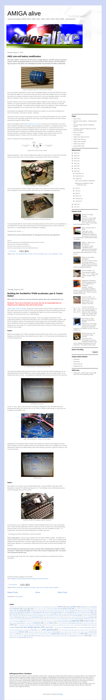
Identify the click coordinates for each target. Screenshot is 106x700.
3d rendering (45, 607)
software (21, 632)
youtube (21, 637)
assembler (34, 614)
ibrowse (65, 623)
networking (94, 625)
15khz (20, 607)
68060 (74, 607)
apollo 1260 (85, 612)
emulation (92, 617)
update (53, 634)
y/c (16, 637)
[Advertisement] (37, 272)
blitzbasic (71, 614)
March (77, 196)
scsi (88, 630)
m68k (11, 625)
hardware (41, 254)
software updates (47, 632)
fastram (42, 618)
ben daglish (64, 614)
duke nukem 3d (57, 617)
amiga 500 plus (23, 254)
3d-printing (53, 607)
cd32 (28, 615)
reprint (38, 630)
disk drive (44, 617)
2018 (75, 204)
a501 (13, 254)
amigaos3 (19, 612)
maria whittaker (20, 625)
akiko (44, 608)
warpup (26, 635)
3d (32, 607)
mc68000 (36, 625)
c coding (92, 614)
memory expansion (52, 625)
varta (60, 254)
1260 (15, 607)
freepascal (27, 621)
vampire (62, 634)
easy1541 (77, 617)
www (86, 635)
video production (92, 633)
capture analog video (14, 615)
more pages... (77, 134)
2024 (75, 158)
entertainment (12, 618)
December (78, 173)
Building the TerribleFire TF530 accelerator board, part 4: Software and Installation (89, 283)
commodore (48, 615)
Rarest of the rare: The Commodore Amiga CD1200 (88, 335)
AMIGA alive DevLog (79, 139)
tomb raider (23, 633)
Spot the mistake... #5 (88, 270)
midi (60, 625)
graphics (87, 621)
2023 (75, 161)
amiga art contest (54, 610)
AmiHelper (76, 359)
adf (24, 609)
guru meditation (27, 623)
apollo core (93, 612)
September (78, 176)
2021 (75, 166)
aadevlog (94, 607)
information (72, 623)
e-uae (72, 617)
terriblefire (56, 587)
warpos (20, 635)
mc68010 (44, 625)
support (84, 632)
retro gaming (48, 629)
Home (37, 592)
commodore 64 (56, 615)
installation (81, 623)
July (76, 188)
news (47, 627)
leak (46, 254)
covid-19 (76, 615)
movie (73, 625)
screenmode (83, 630)
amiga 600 (44, 610)
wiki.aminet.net (77, 364)
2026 (75, 153)
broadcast (78, 614)
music (82, 625)
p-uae (77, 627)
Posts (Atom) (19, 596)
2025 (75, 155)
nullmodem (59, 627)
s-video (70, 630)
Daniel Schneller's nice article (32, 124)
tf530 (17, 634)
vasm (73, 633)
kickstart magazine (90, 623)
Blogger (60, 694)
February (78, 198)
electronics (84, 617)
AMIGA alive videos (79, 143)
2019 (75, 171)
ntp (53, 627)
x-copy (93, 635)
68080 (82, 607)
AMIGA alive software (79, 141)
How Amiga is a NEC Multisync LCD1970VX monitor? (88, 320)
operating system (69, 627)
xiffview (11, 637)
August (77, 178)
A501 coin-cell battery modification (24, 56)
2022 (75, 163)
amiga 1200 (67, 609)
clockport (41, 615)
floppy (16, 621)
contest (70, 615)
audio (52, 614)
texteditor (11, 633)
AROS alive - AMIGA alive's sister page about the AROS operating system (84, 373)
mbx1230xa (29, 625)
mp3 (77, 625)
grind (20, 623)
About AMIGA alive (78, 146)
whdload (49, 635)
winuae (72, 635)
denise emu (27, 617)
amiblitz (49, 608)
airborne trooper (37, 608)
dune (64, 617)
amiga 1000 (56, 609)
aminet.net (76, 361)
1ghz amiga (26, 607)
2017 (75, 207)
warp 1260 (13, 635)
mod (49, 254)
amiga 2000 (77, 608)
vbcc (77, 633)
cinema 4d (34, 615)
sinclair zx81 (12, 632)
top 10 (30, 633)
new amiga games (31, 627)
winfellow (65, 635)
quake (16, 630)
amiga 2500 (85, 608)
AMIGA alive (24, 13)
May (76, 193)
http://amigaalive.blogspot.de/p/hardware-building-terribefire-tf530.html (27, 578)
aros (19, 614)
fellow (48, 618)
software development (34, 632)
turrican (36, 633)
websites (42, 635)
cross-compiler (88, 615)
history (51, 623)
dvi (68, 617)
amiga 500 (27, 587)
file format (53, 618)
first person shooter (82, 619)
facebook (32, 618)
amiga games (83, 610)
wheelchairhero (57, 635)
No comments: (13, 584)
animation (69, 612)
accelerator (19, 587)
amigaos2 (12, 612)
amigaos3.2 (38, 612)
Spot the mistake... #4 (88, 297)
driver (50, 617)
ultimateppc (46, 633)
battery (30, 254)
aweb (58, 614)
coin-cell (35, 254)
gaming (75, 621)
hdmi (45, 623)
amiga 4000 (12, 610)
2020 (75, 168)
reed (28, 630)
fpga (21, 621)
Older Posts (62, 592)
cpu (82, 615)
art (23, 614)
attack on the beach (44, 614)
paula (82, 627)
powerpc (88, 627)
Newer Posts (12, 592)
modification (54, 254)
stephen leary (48, 587)
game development (64, 621)
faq (37, 618)
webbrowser (34, 635)
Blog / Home (77, 118)
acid (17, 254)
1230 (10, 607)
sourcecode (63, 632)
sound (56, 632)
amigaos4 (56, 612)
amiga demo (73, 610)
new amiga (15, 627)
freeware (34, 621)
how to (59, 623)
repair (33, 630)
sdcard (93, 630)
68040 (68, 607)
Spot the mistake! (78, 132)
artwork (28, 614)
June (77, 191)
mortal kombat (66, 625)
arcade (13, 614)
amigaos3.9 (48, 612)
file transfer (61, 618)
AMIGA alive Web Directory (81, 137)
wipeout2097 (79, 635)
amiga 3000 (92, 608)
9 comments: (13, 251)
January (77, 201)
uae (41, 633)
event (26, 619)
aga (28, 609)
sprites (69, 632)
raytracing (22, 630)
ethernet (20, 618)
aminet (63, 612)
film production (70, 618)
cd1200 (23, 615)
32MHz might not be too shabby (16, 308)
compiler (64, 615)
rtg (65, 630)
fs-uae (54, 621)
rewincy (60, 630)
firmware (33, 587)
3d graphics (37, 607)
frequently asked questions (44, 621)
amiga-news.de (77, 366)
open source (40, 587)
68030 (14, 587)
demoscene (18, 617)
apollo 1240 (77, 612)
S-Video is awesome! (88, 307)
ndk (88, 625)
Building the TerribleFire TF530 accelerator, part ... (84, 184)
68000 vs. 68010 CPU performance (88, 243)
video (82, 634)
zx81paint (28, 637)
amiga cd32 (64, 610)
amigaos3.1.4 (29, 612)
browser (85, 614)
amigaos (91, 610)
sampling (76, 630)
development (35, 617)
